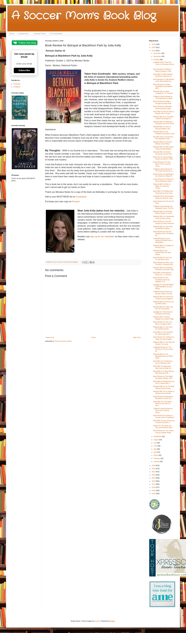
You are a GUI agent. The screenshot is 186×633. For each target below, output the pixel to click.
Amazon (76, 201)
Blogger (112, 621)
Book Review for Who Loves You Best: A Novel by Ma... (163, 263)
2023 (154, 465)
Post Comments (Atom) (63, 341)
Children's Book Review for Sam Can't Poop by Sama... (162, 410)
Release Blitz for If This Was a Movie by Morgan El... (163, 117)
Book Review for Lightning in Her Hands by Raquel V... (163, 175)
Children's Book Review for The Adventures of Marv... (163, 97)
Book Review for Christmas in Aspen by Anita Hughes (163, 338)
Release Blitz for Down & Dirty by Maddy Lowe (162, 128)
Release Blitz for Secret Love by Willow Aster (163, 303)
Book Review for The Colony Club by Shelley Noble (163, 431)
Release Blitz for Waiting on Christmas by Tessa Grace (163, 123)
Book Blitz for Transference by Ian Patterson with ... (162, 362)
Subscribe (24, 70)
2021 (154, 472)
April (155, 452)
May (155, 449)
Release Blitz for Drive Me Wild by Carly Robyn (162, 143)
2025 (154, 47)
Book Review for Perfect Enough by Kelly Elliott (162, 102)
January (157, 461)
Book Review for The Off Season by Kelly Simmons (163, 222)
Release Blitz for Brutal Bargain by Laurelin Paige (163, 318)
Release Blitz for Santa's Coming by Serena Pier (162, 153)
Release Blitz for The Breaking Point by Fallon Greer (163, 356)
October (157, 60)
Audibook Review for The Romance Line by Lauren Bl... (163, 349)
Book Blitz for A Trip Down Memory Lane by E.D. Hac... (162, 403)
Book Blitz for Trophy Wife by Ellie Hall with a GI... (163, 372)
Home (11, 33)
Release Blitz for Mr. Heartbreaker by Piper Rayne (162, 252)
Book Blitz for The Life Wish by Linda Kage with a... (163, 333)
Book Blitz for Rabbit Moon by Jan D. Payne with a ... (163, 382)
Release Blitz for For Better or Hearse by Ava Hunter (163, 392)
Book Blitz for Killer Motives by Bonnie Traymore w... (163, 75)
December (158, 53)
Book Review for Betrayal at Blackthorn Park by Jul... (163, 397)
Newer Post (50, 337)
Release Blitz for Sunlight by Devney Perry (163, 246)
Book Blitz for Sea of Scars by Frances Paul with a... (164, 421)
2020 (154, 475)
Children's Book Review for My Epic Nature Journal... (163, 292)
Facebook (16, 84)
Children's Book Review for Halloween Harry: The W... (163, 207)
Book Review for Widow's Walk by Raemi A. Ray (162, 70)
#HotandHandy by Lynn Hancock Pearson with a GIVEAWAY (162, 240)
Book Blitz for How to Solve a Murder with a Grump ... (163, 112)
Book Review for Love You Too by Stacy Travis (162, 258)
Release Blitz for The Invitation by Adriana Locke (163, 133)
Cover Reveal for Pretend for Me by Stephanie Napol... (163, 180)
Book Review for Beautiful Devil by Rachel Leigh (162, 107)
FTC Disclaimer (56, 33)
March (156, 455)
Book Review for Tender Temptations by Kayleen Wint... (162, 86)
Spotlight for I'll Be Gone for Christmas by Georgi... (163, 313)
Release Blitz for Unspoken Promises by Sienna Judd (163, 269)
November (158, 56)
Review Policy (40, 33)
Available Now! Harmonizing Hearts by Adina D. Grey (163, 197)
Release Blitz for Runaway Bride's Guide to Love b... (163, 212)
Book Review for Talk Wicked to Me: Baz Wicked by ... (163, 80)
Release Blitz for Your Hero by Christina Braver (162, 328)
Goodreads (81, 197)
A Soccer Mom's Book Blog (83, 16)
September (158, 436)
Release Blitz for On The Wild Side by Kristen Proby (163, 387)
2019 (154, 478)
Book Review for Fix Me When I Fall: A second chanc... (162, 164)
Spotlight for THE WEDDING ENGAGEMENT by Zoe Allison (163, 287)
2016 (154, 487)
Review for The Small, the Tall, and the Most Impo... (163, 427)
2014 (154, 494)
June (156, 446)
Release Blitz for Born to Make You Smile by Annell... (161, 186)
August (156, 440)
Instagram (16, 87)
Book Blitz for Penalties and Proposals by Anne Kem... (163, 192)
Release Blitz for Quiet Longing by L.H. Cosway (163, 92)
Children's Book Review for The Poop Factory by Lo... (163, 170)
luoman (97, 621)
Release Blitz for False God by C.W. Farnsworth (163, 308)
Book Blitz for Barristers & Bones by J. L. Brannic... (163, 273)
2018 (154, 481)
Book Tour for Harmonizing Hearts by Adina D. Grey (162, 158)
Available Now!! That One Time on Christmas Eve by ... (163, 64)
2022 (154, 469)
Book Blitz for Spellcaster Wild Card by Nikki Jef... (162, 367)
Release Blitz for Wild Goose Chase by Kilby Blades (163, 148)
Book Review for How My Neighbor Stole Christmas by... (163, 233)
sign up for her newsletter (102, 236)
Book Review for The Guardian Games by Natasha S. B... (161, 280)
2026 (154, 44)
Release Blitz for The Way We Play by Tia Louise (164, 343)
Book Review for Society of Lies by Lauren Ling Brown (163, 416)
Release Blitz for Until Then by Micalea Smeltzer (163, 227)
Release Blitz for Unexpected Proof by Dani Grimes (163, 217)
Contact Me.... (24, 33)
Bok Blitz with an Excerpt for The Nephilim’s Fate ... (163, 138)
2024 (154, 51)
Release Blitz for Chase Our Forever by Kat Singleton (163, 298)
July (155, 443)
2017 (154, 484)
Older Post (137, 337)
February (157, 458)
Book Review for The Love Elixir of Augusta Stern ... (163, 323)
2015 (154, 490)
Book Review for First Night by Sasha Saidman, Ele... (163, 377)
